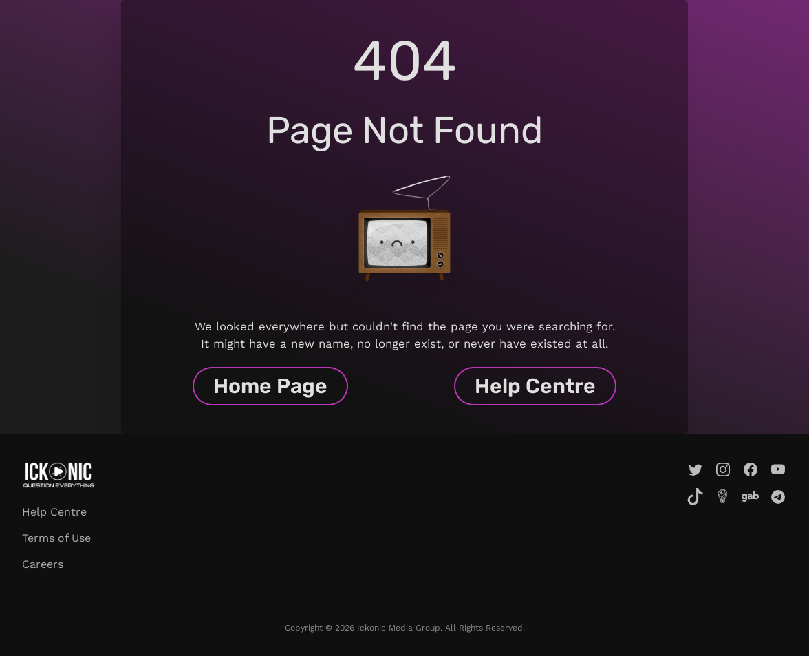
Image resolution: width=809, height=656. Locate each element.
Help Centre (535, 386)
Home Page (270, 386)
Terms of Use (56, 537)
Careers (42, 564)
